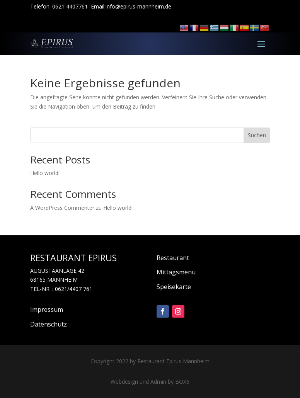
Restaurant (173, 257)
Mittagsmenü (176, 272)
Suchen (257, 135)
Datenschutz (48, 324)
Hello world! (45, 173)
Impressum (46, 309)
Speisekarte (174, 286)
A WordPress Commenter (62, 207)
